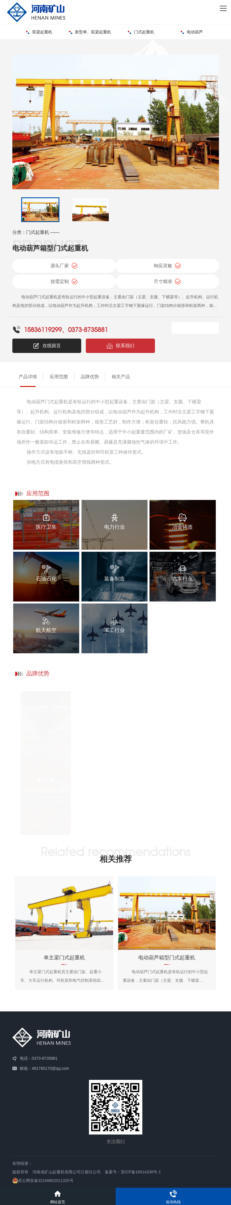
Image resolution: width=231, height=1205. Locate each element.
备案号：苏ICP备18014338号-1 (133, 1172)
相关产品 (121, 376)
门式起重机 (141, 32)
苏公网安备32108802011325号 (42, 1180)
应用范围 (59, 376)
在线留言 (47, 346)
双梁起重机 (39, 32)
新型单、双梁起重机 (90, 32)
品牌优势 (90, 376)
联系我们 (120, 346)
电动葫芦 (192, 32)
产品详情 (28, 376)
